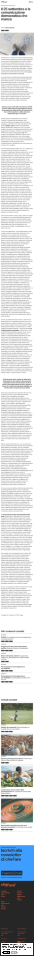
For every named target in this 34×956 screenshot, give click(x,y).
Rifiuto (14, 952)
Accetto (6, 952)
